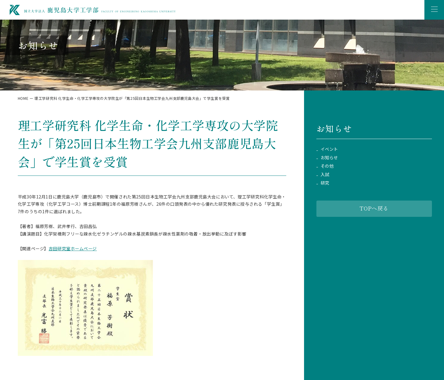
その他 (327, 166)
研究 (325, 183)
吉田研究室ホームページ (73, 248)
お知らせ (329, 157)
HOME (23, 98)
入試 (325, 174)
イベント (329, 149)
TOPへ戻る (374, 208)
